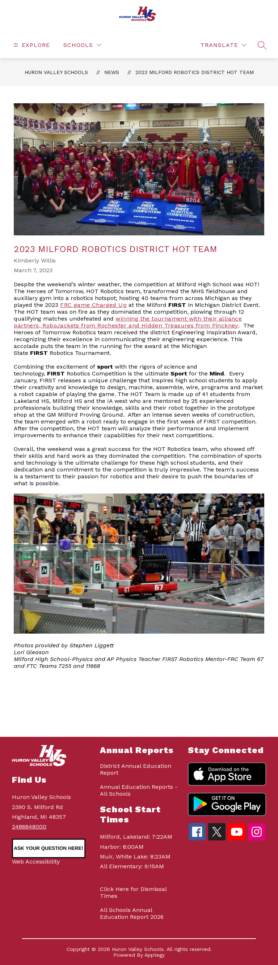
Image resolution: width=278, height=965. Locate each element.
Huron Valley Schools (56, 72)
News (111, 72)
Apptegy (154, 955)
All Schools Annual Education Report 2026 (132, 913)
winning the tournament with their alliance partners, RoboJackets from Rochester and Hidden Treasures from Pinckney (128, 322)
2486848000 (29, 826)
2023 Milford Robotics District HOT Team (194, 72)
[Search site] (262, 45)
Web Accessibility (36, 861)
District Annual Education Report (135, 769)
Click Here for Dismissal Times (133, 892)
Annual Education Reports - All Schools (138, 790)
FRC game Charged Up (93, 304)
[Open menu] (31, 44)
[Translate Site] (223, 44)
